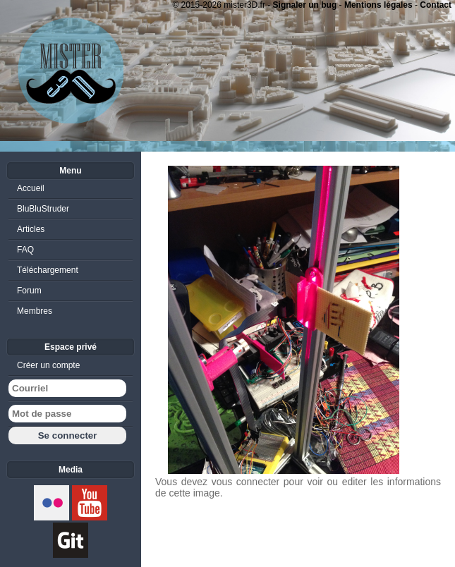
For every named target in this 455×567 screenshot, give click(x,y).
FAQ (25, 250)
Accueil (30, 188)
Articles (30, 229)
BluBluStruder (43, 209)
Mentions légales (378, 5)
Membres (34, 311)
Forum (29, 290)
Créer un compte (48, 365)
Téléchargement (47, 270)
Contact (435, 5)
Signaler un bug (305, 5)
